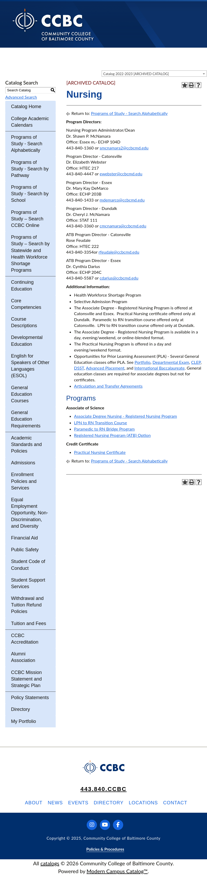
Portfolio (142, 362)
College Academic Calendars (30, 122)
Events (78, 802)
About (34, 802)
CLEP (196, 362)
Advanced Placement (105, 367)
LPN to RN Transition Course (100, 422)
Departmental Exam (171, 362)
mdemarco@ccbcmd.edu (122, 199)
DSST (79, 367)
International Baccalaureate (159, 367)
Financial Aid (24, 537)
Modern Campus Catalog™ (117, 871)
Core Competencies (26, 304)
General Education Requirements (25, 419)
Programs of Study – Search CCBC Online (27, 219)
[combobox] (154, 73)
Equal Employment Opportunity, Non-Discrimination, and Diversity (29, 513)
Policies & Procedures (105, 849)
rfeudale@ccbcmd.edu (119, 251)
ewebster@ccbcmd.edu (121, 173)
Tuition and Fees (28, 623)
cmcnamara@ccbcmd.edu (123, 225)
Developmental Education (27, 341)
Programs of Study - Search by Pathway (30, 169)
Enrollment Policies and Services (24, 481)
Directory (20, 709)
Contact (175, 802)
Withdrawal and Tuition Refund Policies (27, 605)
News (55, 802)
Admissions (23, 462)
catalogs (49, 863)
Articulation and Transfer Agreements (108, 385)
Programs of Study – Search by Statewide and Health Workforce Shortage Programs (30, 254)
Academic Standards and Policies (26, 444)
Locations (143, 802)
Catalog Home (26, 106)
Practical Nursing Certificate (100, 452)
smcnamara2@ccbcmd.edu (124, 147)
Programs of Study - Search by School (30, 194)
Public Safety (25, 549)
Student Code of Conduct (28, 565)
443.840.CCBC (103, 789)
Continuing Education (22, 285)
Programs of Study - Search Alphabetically (26, 144)
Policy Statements (30, 697)
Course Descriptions (24, 322)
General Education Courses (21, 394)
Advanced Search (21, 96)
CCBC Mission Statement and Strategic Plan (26, 679)
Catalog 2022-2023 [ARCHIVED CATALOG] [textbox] (136, 74)
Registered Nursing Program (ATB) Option (112, 435)
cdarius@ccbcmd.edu (119, 277)
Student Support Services (28, 583)
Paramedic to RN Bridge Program (104, 428)
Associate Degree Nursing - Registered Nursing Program (125, 416)
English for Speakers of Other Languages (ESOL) (30, 365)
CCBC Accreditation (24, 639)
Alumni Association (23, 657)
